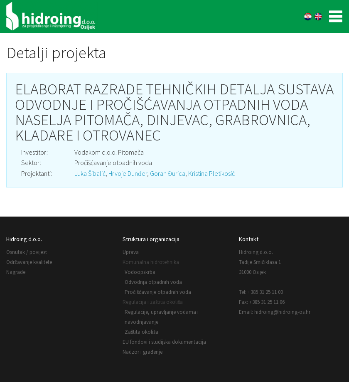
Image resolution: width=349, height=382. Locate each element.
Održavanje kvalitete (29, 262)
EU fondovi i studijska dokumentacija (164, 341)
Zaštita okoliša (141, 331)
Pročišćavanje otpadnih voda (158, 292)
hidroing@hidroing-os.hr (282, 311)
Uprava (131, 252)
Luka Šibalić (90, 173)
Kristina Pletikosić (211, 173)
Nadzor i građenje (142, 351)
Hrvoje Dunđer (127, 173)
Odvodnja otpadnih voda (153, 282)
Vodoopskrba (140, 272)
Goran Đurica (167, 173)
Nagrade (15, 272)
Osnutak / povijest (26, 252)
